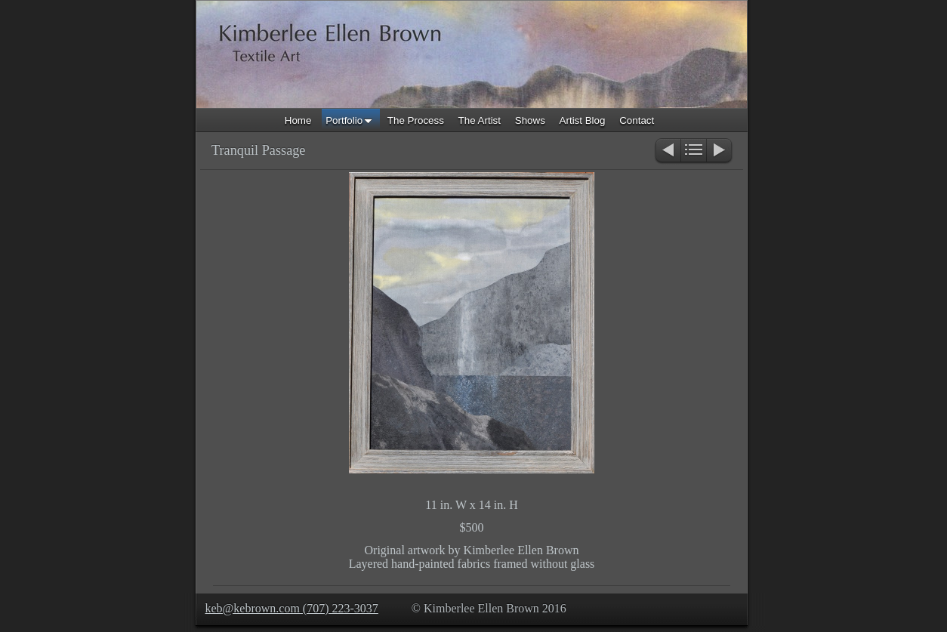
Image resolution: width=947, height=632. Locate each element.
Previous (667, 151)
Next (720, 151)
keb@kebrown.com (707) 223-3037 (291, 608)
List (693, 151)
